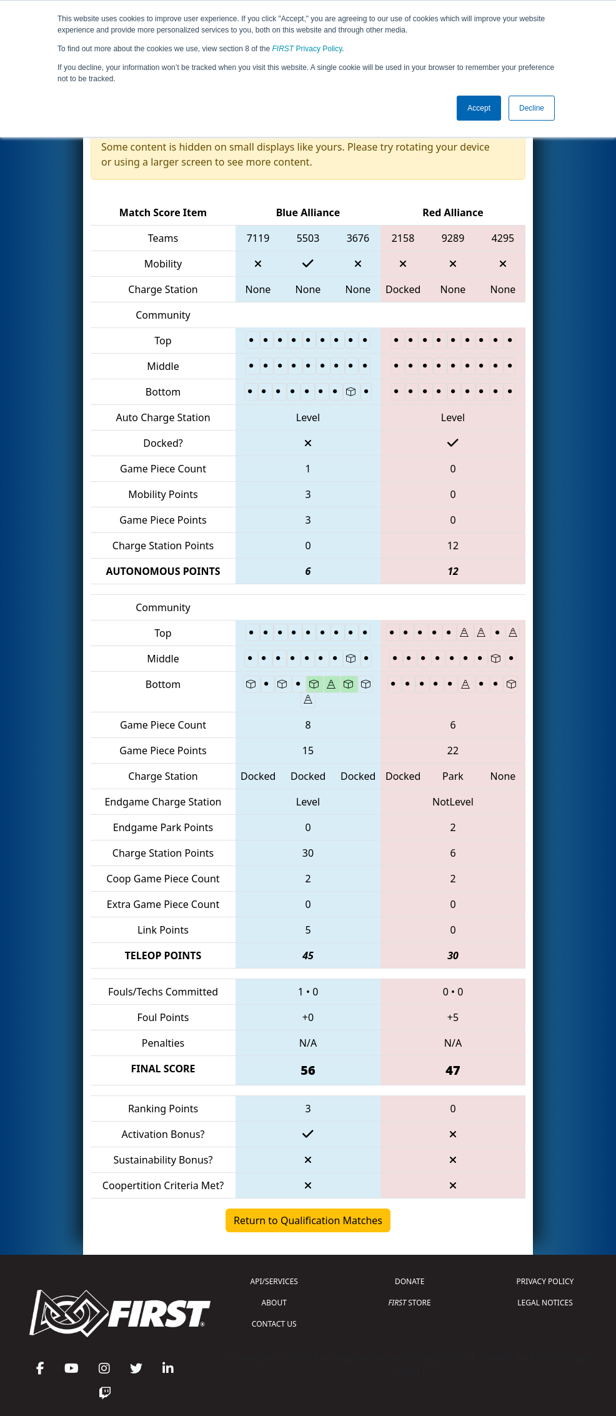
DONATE (409, 1281)
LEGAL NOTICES (545, 1302)
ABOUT (274, 1302)
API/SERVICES (274, 1281)
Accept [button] (478, 108)
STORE (410, 1302)
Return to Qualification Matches (308, 1220)
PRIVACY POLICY (545, 1281)
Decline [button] (531, 108)
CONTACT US (274, 1324)
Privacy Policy (307, 48)
